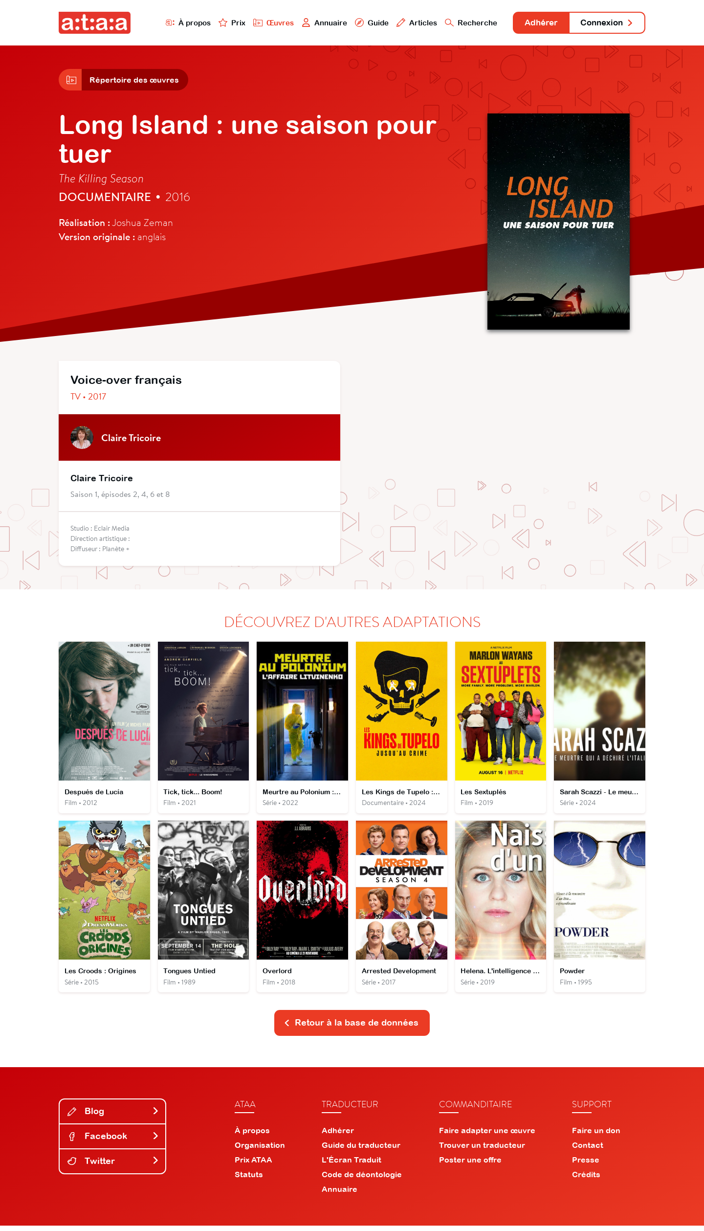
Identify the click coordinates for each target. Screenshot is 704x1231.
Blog (113, 1116)
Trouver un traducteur (482, 1150)
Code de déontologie (362, 1179)
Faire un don (596, 1135)
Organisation (260, 1150)
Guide (361, 22)
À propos (176, 22)
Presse (585, 1165)
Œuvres (262, 22)
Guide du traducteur (361, 1150)
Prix (221, 22)
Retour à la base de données (351, 1028)
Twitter (113, 1166)
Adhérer (534, 23)
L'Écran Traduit (351, 1165)
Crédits (586, 1179)
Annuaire (314, 22)
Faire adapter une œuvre (487, 1135)
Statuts (249, 1179)
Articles (406, 22)
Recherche (461, 22)
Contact (587, 1150)
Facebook (113, 1141)
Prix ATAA (253, 1165)
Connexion (604, 23)
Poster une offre (470, 1165)
